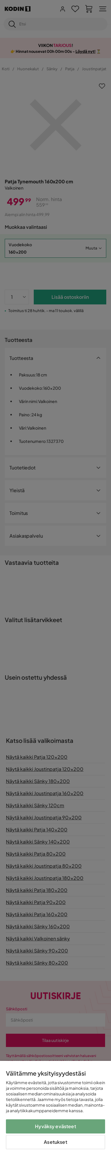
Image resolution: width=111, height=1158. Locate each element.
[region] (55, 1109)
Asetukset (55, 1142)
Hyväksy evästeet (55, 1126)
